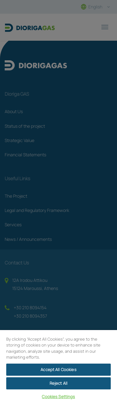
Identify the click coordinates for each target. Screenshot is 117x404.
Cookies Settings (58, 396)
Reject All (58, 383)
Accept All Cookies (58, 369)
